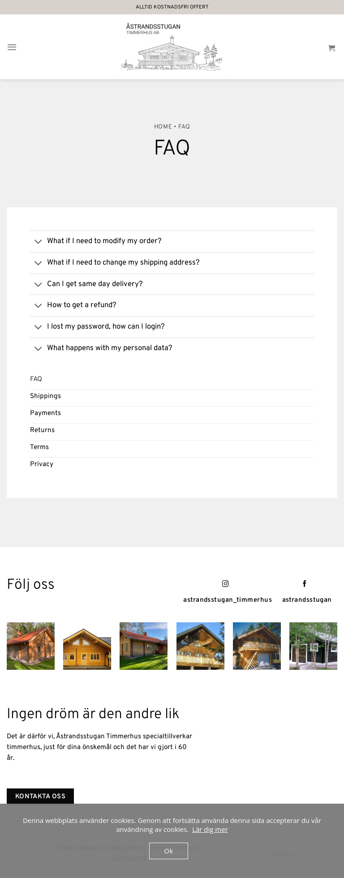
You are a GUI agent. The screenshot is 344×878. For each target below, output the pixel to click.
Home (163, 127)
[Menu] (12, 47)
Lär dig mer (210, 829)
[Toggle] (38, 242)
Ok (168, 850)
